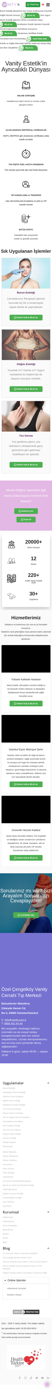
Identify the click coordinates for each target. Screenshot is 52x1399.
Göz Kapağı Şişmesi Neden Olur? (17, 1257)
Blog (5, 1242)
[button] (48, 4)
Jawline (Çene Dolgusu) (13, 1096)
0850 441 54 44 (13, 1023)
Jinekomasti (8, 1177)
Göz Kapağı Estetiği (11, 1125)
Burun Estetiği (26, 292)
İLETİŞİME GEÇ (27, 915)
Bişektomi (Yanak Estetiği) (14, 1105)
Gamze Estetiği (9, 1138)
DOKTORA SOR (40, 38)
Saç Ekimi (7, 1206)
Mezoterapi (7, 1146)
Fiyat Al (27, 519)
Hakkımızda (8, 1217)
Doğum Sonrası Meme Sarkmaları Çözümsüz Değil (25, 1273)
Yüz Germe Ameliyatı (12, 1109)
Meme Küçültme (10, 1160)
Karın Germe (8, 1168)
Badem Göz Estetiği (11, 1101)
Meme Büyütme (9, 1152)
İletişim (6, 1234)
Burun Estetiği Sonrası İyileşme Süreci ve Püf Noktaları (22, 1267)
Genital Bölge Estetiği (12, 1198)
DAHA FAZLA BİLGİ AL (27, 317)
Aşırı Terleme (8, 1202)
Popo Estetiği (8, 1173)
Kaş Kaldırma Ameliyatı (13, 1121)
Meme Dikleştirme (10, 1156)
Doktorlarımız (8, 1221)
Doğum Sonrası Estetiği (13, 1193)
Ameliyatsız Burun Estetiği (14, 1092)
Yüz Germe (26, 435)
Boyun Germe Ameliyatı (13, 1113)
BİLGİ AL (31, 15)
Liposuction (8, 1164)
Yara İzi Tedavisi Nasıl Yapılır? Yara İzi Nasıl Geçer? (25, 1262)
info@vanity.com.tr (15, 1019)
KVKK (5, 1238)
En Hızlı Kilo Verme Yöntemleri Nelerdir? (20, 1253)
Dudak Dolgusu (9, 1142)
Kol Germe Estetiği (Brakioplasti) (17, 1181)
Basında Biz (8, 1230)
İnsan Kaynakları (10, 1225)
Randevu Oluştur (14, 1295)
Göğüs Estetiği (26, 364)
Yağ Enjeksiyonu (10, 1189)
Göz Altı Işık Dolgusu (12, 1130)
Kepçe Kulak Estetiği (12, 1134)
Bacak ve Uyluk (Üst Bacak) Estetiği (18, 1185)
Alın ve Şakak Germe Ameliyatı (16, 1117)
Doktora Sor (27, 511)
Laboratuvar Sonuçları (16, 1288)
